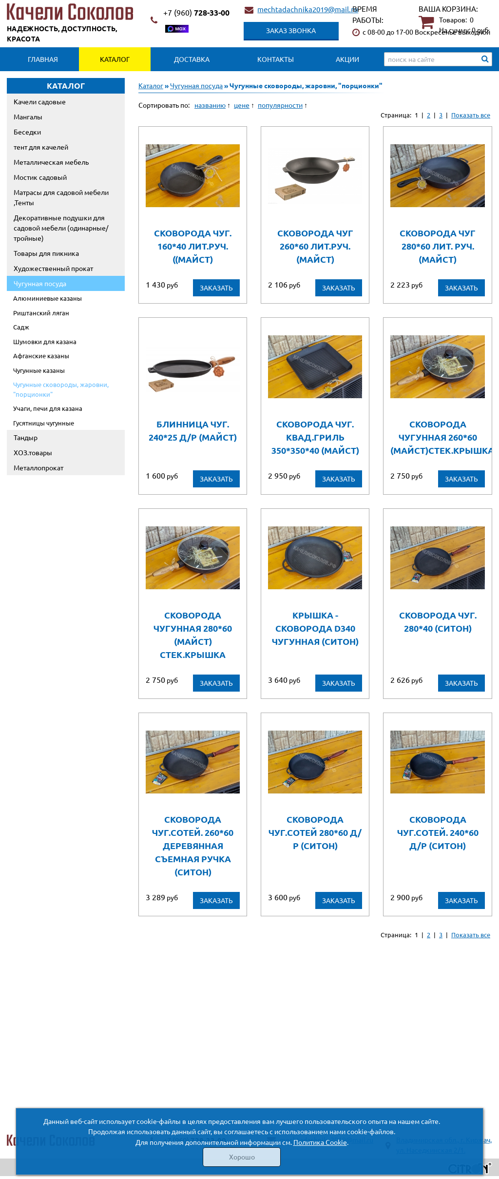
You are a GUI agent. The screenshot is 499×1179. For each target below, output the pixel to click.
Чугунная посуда (40, 283)
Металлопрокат (38, 467)
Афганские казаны (41, 355)
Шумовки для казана (45, 341)
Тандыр (26, 437)
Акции (347, 59)
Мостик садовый (40, 177)
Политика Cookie (320, 1142)
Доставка (192, 59)
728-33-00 (196, 12)
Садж (21, 327)
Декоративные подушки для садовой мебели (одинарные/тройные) (61, 227)
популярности (280, 104)
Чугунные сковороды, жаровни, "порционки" (61, 389)
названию (210, 104)
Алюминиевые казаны (47, 298)
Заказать (216, 287)
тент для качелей (41, 146)
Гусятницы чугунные (43, 423)
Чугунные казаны (39, 370)
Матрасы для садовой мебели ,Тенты (61, 197)
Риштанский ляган (41, 313)
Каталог (115, 59)
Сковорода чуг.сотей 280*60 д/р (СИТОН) (315, 832)
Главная (43, 59)
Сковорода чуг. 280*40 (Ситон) (438, 621)
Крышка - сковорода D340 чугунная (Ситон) (315, 628)
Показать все (470, 115)
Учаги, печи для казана (47, 408)
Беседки (27, 131)
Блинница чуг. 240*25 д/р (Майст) (193, 430)
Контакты (275, 59)
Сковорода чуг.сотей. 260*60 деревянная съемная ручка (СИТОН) (192, 845)
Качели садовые (40, 101)
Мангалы (28, 116)
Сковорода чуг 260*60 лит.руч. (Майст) (315, 246)
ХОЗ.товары (33, 452)
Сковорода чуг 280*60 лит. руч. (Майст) (438, 246)
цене (242, 104)
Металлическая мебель (51, 161)
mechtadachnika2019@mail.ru (307, 9)
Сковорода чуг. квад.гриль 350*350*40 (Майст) (315, 437)
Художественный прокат (53, 268)
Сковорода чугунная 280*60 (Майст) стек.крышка (193, 634)
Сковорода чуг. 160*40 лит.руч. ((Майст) (192, 246)
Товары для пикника (46, 253)
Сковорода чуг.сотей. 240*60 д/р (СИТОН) (438, 832)
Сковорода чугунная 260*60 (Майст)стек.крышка (437, 437)
